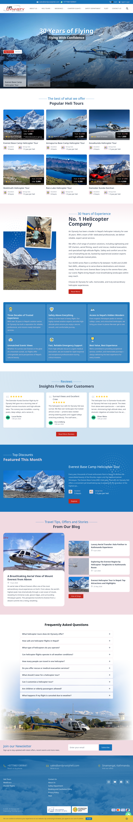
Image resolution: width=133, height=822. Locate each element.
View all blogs (76, 596)
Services (18, 52)
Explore (74, 501)
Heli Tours (47, 8)
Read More (75, 291)
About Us (34, 8)
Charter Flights (75, 8)
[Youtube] (115, 782)
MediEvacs (59, 8)
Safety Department (92, 8)
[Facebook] (121, 782)
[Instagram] (108, 782)
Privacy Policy (53, 792)
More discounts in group (33, 137)
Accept (89, 819)
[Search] (127, 8)
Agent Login (124, 2)
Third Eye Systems (17, 811)
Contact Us (116, 8)
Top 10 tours (9, 52)
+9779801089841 (69, 2)
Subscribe (106, 747)
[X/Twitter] (127, 782)
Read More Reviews (66, 434)
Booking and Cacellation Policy (60, 789)
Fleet (106, 8)
